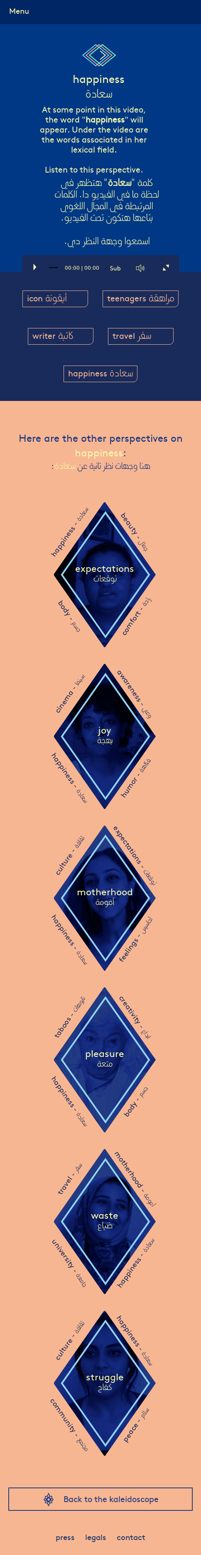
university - (70, 1262)
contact (132, 1536)
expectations (104, 574)
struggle (104, 1383)
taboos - (69, 1017)
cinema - (69, 694)
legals (96, 1536)
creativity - (135, 1016)
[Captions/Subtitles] (116, 268)
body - (70, 616)
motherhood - (135, 1179)
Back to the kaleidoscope (111, 1498)
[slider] (53, 271)
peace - (134, 1425)
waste (105, 1221)
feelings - (134, 939)
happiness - (69, 532)
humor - (135, 777)
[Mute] (141, 268)
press (64, 1536)
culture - (69, 855)
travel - (69, 1179)
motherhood (104, 898)
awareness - (135, 693)
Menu (20, 10)
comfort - (135, 616)
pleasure (105, 1059)
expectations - (135, 855)
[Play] (34, 268)
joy (104, 736)
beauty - (135, 532)
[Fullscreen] (166, 268)
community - (70, 1424)
